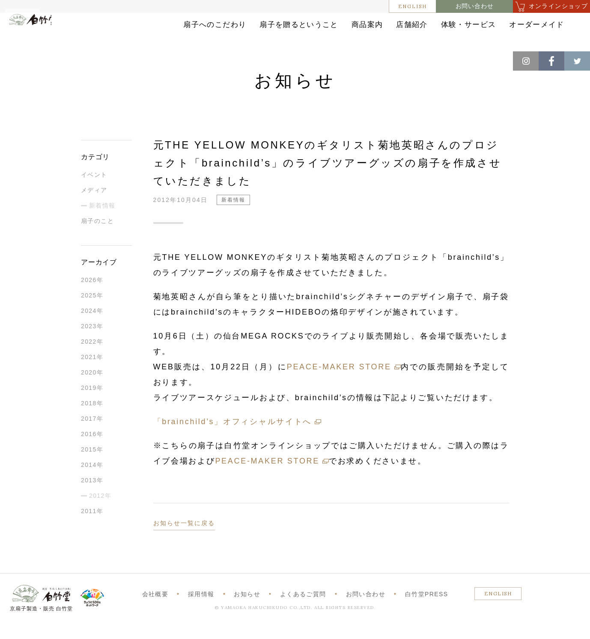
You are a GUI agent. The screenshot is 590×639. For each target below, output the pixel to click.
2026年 (92, 294)
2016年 (92, 448)
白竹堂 (46, 35)
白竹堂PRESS (426, 608)
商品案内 (315, 31)
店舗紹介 (374, 31)
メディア (94, 204)
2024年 (92, 324)
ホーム (21, 60)
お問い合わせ (475, 6)
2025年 (92, 309)
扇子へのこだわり (141, 31)
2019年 (92, 401)
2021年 (92, 371)
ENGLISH (412, 6)
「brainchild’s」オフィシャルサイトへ (232, 435)
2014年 (92, 479)
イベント (94, 188)
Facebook (551, 61)
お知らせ (52, 60)
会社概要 (155, 608)
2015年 (92, 463)
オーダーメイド (523, 31)
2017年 (92, 432)
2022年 (92, 355)
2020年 (92, 386)
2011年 (92, 525)
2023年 (92, 340)
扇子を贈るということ (236, 31)
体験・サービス (443, 31)
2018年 (92, 417)
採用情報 (201, 608)
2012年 (100, 509)
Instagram (526, 61)
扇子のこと (97, 235)
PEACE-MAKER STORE (339, 381)
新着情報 (86, 60)
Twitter (577, 61)
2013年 (92, 494)
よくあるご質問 (303, 608)
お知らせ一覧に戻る (184, 537)
